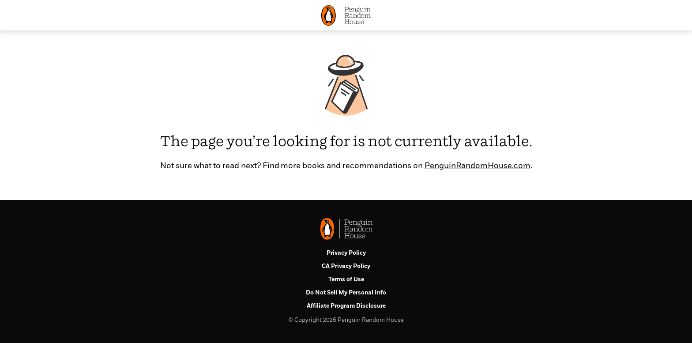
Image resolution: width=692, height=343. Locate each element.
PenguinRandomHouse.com (477, 166)
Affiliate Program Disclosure (346, 306)
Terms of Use (346, 280)
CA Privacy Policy (346, 266)
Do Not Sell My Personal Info (346, 293)
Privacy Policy (346, 253)
